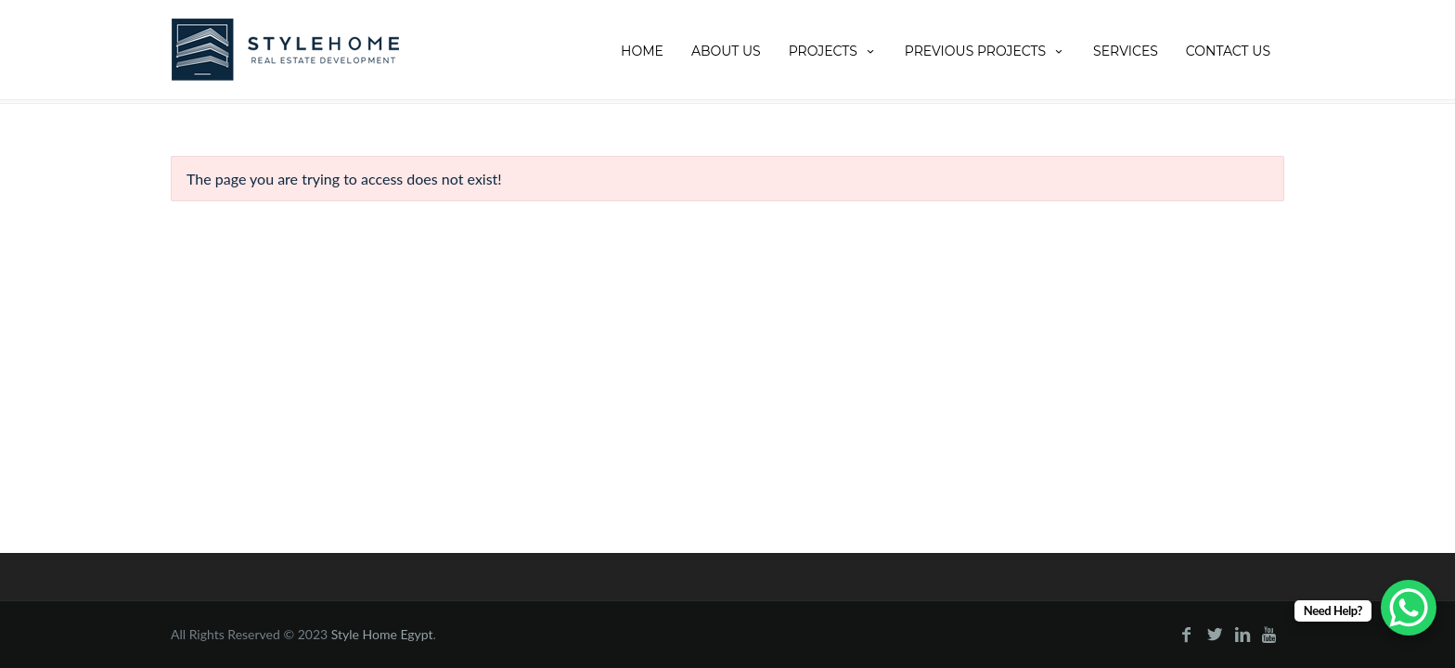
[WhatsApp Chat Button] (1408, 608)
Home (642, 51)
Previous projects (985, 51)
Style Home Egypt (382, 634)
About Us (726, 51)
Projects (833, 51)
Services (1125, 51)
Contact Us (1228, 51)
